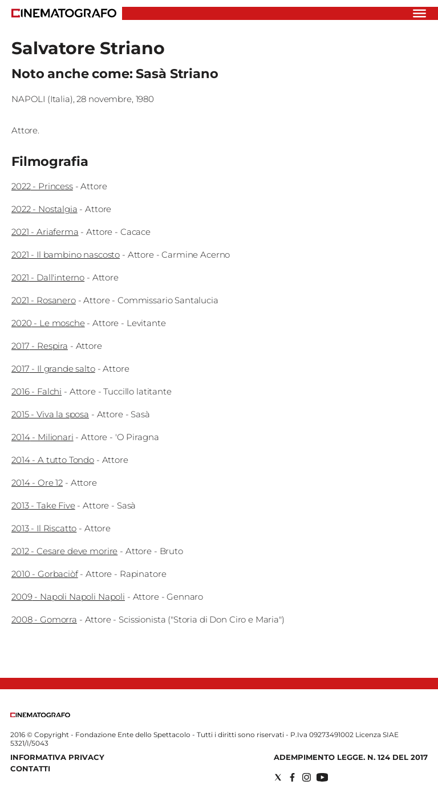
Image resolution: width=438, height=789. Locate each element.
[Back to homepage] (40, 714)
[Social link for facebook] (292, 777)
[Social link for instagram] (306, 777)
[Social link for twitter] (278, 777)
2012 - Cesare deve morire (64, 551)
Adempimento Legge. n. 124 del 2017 (351, 757)
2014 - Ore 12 (37, 482)
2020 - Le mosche (48, 323)
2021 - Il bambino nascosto (65, 254)
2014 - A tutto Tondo (52, 459)
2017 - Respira (39, 345)
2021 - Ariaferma (45, 231)
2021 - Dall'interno (47, 277)
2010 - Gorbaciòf (44, 573)
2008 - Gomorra (44, 619)
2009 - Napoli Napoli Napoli (68, 596)
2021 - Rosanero (43, 300)
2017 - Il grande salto (53, 368)
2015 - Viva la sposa (50, 414)
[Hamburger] (419, 13)
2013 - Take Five (43, 505)
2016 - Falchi (36, 391)
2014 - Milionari (42, 437)
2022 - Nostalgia (44, 209)
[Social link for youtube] (322, 777)
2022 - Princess (42, 186)
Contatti (30, 768)
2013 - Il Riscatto (43, 528)
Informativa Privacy (57, 757)
